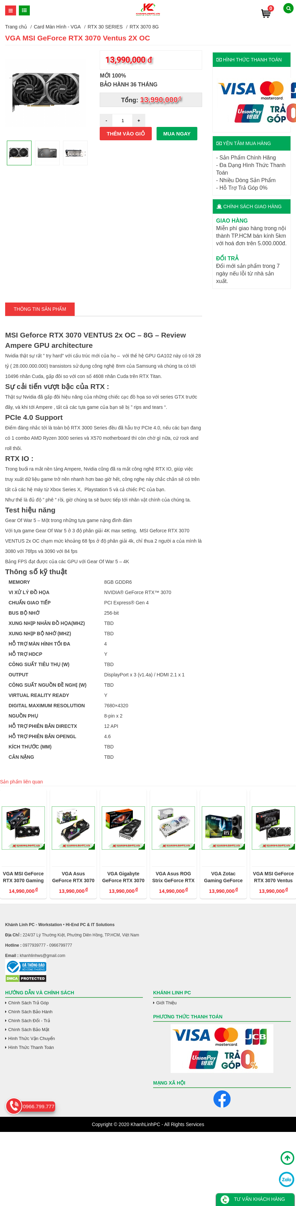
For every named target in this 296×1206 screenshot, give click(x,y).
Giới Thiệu (166, 1002)
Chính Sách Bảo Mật (28, 1029)
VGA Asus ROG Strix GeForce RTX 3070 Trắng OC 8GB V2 (173, 877)
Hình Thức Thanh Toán (31, 1047)
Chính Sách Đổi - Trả (29, 1020)
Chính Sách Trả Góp (28, 1002)
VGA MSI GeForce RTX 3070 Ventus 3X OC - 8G (273, 877)
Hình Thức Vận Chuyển (31, 1038)
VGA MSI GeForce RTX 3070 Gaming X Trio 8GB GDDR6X (23, 877)
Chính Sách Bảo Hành (30, 1011)
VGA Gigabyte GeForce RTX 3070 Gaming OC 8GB (123, 877)
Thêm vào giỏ (126, 134)
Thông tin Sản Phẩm (40, 309)
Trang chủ (16, 26)
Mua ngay (177, 134)
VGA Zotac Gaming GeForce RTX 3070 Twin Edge (223, 877)
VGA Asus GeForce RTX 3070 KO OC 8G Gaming (73, 877)
